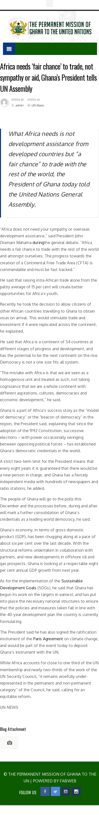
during (38, 242)
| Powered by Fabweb (52, 780)
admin (19, 105)
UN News (37, 105)
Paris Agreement (48, 638)
